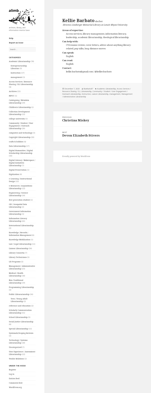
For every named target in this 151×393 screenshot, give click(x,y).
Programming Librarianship (21, 287)
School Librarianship (18, 317)
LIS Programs (14, 261)
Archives (13, 91)
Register (12, 369)
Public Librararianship (19, 294)
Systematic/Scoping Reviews (21, 333)
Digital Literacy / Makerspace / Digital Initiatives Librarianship (22, 163)
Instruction (16, 73)
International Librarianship (21, 225)
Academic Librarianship (19, 61)
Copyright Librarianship (19, 137)
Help (11, 38)
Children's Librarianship (20, 107)
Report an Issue (16, 42)
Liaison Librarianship (18, 248)
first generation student (19, 200)
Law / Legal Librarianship (20, 244)
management (16, 77)
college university (17, 118)
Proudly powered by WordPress (76, 156)
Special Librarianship (18, 328)
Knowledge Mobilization (19, 239)
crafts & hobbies (16, 141)
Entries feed (14, 378)
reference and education (20, 306)
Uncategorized (15, 347)
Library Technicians (18, 257)
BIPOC (11, 96)
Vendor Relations (16, 358)
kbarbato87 (88, 88)
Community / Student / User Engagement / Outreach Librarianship (21, 126)
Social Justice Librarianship (21, 321)
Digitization (14, 174)
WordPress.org (15, 387)
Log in (11, 374)
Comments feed (15, 383)
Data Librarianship (17, 146)
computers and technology (20, 133)
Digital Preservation (18, 170)
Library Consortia (16, 253)
